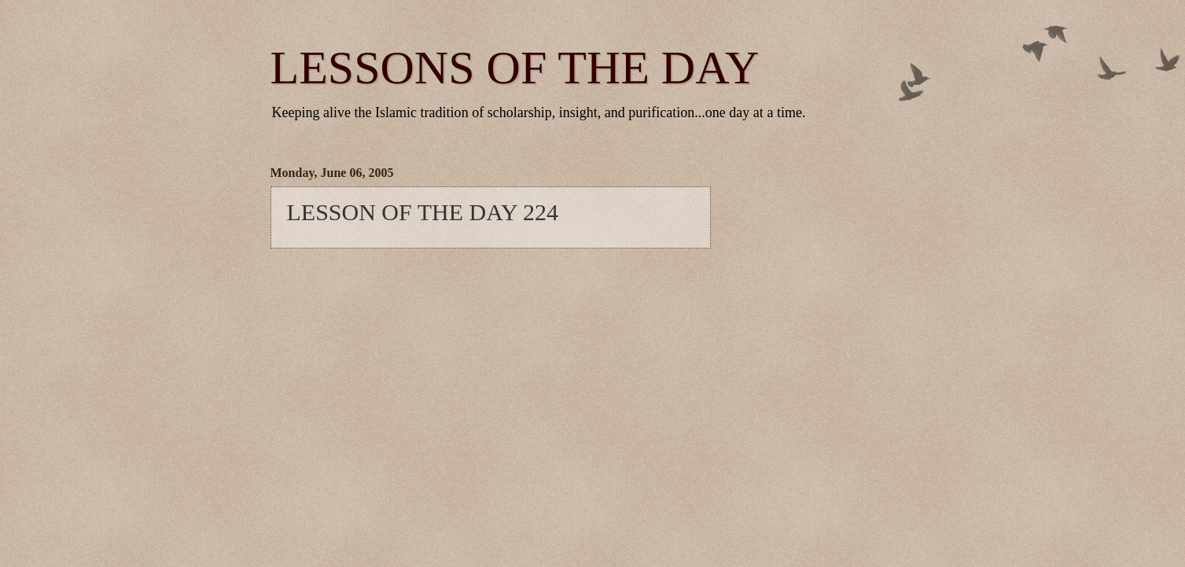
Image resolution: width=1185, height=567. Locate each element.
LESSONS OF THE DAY (515, 68)
